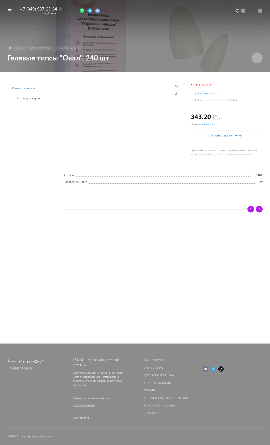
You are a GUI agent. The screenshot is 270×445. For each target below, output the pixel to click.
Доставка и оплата (159, 375)
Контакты (151, 413)
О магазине (153, 367)
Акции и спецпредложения (166, 398)
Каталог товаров (157, 383)
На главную (153, 360)
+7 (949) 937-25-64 (38, 9)
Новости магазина (159, 405)
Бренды (150, 390)
